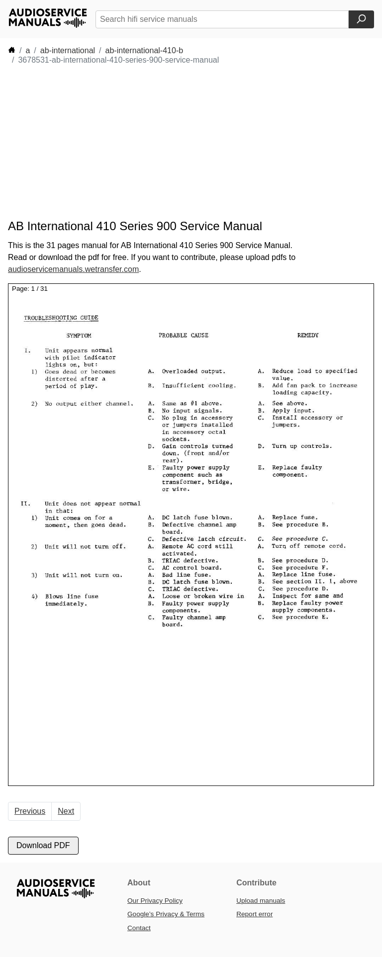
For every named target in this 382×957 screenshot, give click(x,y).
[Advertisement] (189, 142)
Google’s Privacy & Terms (165, 914)
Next (66, 811)
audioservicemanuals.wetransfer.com (73, 269)
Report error (254, 914)
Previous (29, 811)
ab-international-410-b (144, 50)
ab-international (67, 50)
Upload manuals (260, 900)
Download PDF (43, 845)
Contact (139, 928)
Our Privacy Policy (155, 900)
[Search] (361, 19)
